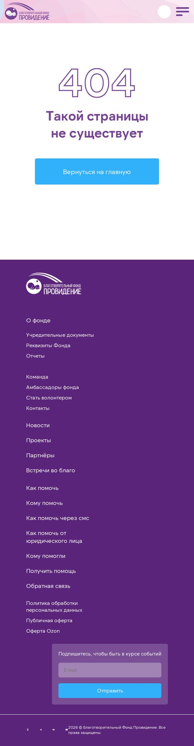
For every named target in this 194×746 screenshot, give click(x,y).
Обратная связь (48, 585)
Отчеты (35, 355)
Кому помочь (44, 502)
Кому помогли (45, 555)
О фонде (38, 320)
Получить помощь (51, 570)
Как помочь (42, 487)
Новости (38, 425)
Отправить (110, 690)
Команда (37, 376)
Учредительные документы (60, 335)
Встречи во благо (50, 470)
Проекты (38, 440)
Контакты (38, 408)
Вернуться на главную (97, 171)
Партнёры (40, 455)
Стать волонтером (49, 397)
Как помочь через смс (57, 517)
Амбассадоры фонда (52, 387)
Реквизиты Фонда (48, 345)
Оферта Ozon (43, 630)
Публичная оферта (49, 620)
